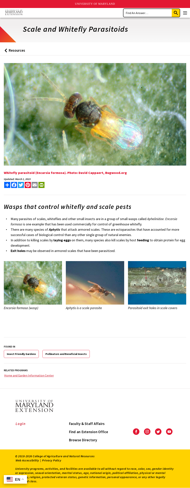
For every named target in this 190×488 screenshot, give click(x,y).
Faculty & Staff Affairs (87, 423)
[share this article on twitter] (20, 185)
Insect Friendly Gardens (21, 354)
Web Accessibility (27, 460)
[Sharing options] (7, 185)
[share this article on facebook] (14, 185)
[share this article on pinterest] (27, 185)
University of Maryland (95, 3)
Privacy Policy (51, 460)
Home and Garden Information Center (29, 375)
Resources (14, 51)
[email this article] (34, 185)
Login (21, 423)
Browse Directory (83, 440)
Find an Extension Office (88, 432)
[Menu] (185, 13)
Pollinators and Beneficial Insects (66, 354)
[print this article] (41, 185)
